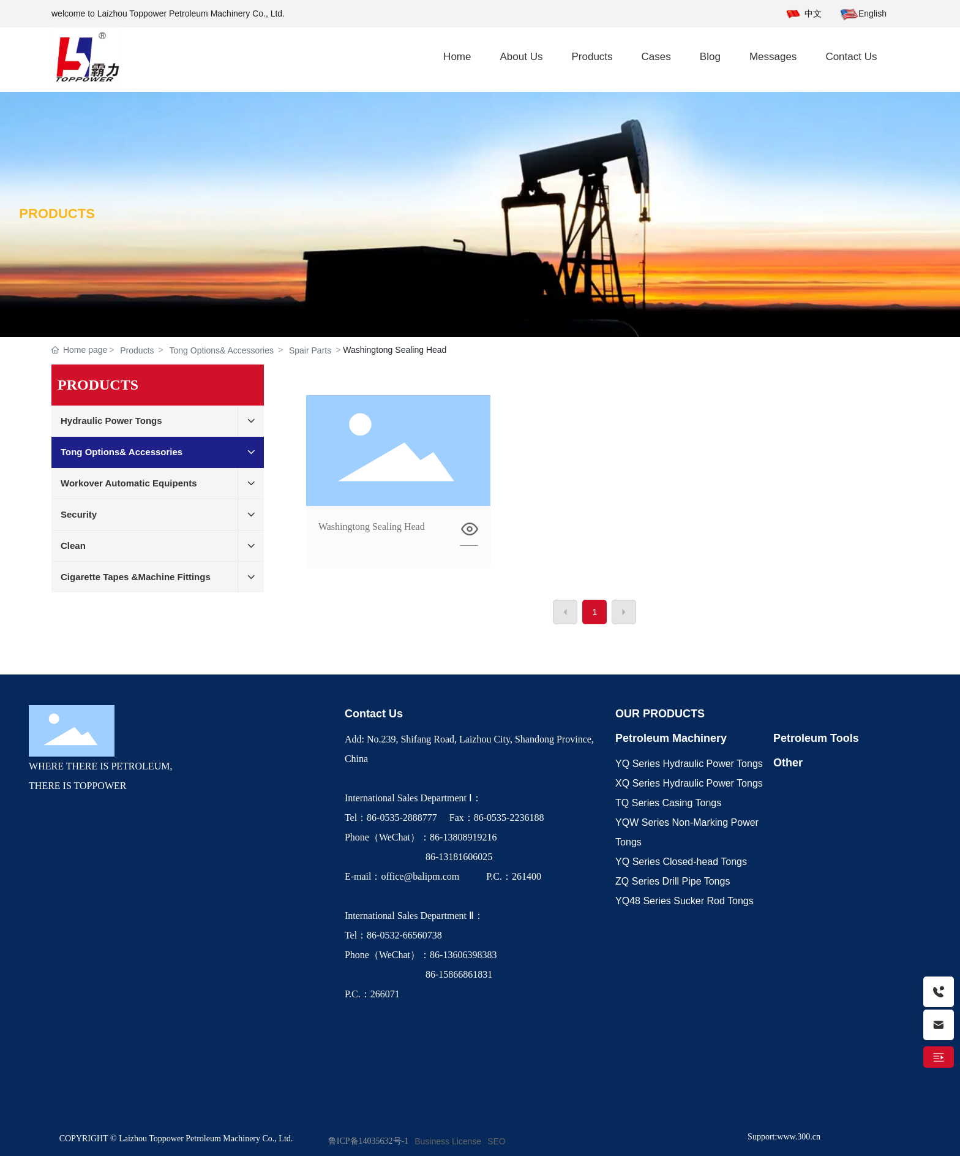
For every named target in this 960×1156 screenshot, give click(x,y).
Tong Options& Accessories (222, 350)
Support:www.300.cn (784, 1136)
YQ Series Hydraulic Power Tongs (689, 763)
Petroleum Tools (816, 738)
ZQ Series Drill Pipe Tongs (672, 881)
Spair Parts (310, 350)
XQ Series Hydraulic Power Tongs (689, 783)
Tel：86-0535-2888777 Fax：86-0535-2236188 (447, 817)
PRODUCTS (56, 213)
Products (137, 350)
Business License (447, 1141)
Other (788, 763)
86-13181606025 (420, 857)
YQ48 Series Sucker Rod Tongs (684, 901)
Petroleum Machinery (671, 738)
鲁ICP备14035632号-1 (368, 1141)
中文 (813, 13)
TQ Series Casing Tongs (668, 803)
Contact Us (374, 714)
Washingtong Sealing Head (371, 526)
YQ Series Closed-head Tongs (681, 861)
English (872, 13)
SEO (496, 1141)
